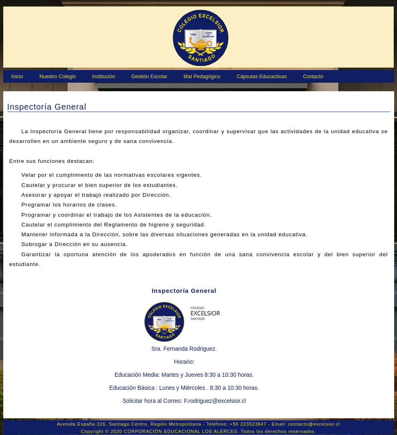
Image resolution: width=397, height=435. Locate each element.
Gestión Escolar (149, 76)
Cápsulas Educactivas (262, 76)
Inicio (17, 76)
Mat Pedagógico (202, 76)
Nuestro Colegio (57, 76)
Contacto (313, 76)
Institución (103, 76)
